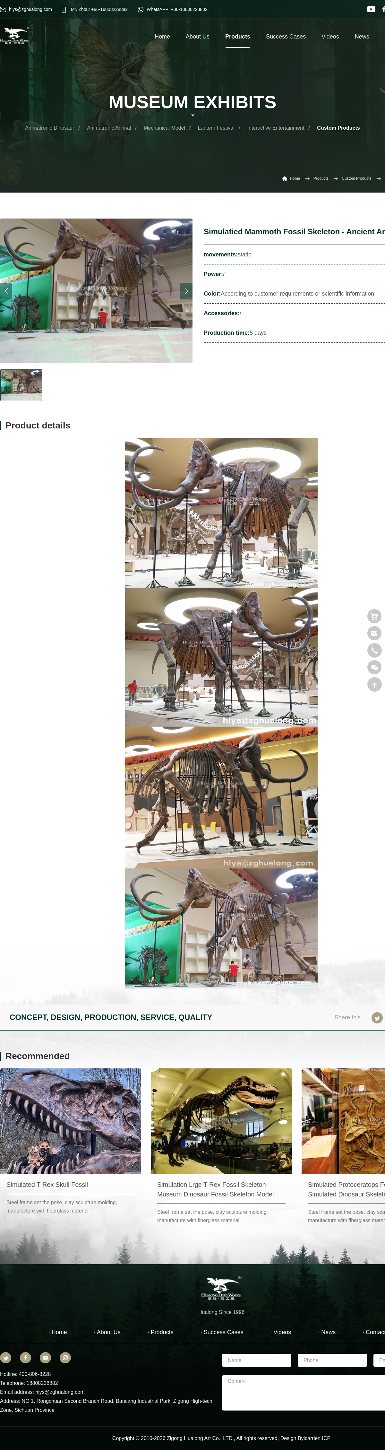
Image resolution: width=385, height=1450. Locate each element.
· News (327, 1332)
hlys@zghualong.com (30, 9)
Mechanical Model (164, 128)
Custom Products (338, 128)
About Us (198, 36)
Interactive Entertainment (275, 128)
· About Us (107, 1332)
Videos (330, 36)
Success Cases (286, 36)
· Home (57, 1332)
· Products (161, 1332)
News (362, 36)
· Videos (280, 1332)
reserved (267, 1438)
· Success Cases (222, 1332)
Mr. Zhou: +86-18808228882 (99, 9)
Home (162, 36)
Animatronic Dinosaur (49, 128)
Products (237, 40)
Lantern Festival (216, 128)
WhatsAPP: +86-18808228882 (177, 9)
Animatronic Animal (109, 128)
